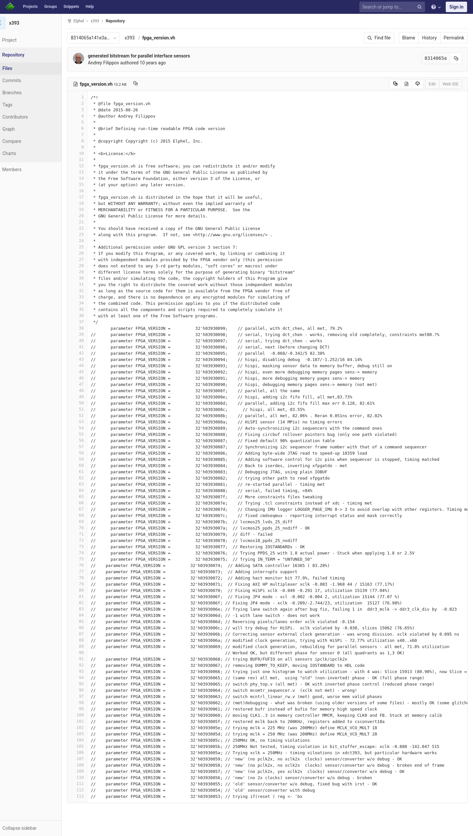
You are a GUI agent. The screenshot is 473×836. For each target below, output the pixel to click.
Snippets (71, 6)
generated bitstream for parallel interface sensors (149, 55)
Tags (18, 104)
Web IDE (451, 83)
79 (87, 583)
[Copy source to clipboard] (395, 84)
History (429, 37)
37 (87, 321)
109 (87, 771)
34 (87, 303)
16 (87, 190)
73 (87, 546)
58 (87, 452)
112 (87, 789)
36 (87, 315)
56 (87, 440)
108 (87, 764)
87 (87, 633)
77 (87, 571)
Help (90, 6)
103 (87, 733)
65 (87, 496)
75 (87, 558)
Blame (408, 37)
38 (87, 328)
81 (87, 596)
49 (87, 396)
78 (87, 577)
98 (87, 702)
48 (87, 390)
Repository (125, 21)
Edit (432, 83)
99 (87, 708)
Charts (20, 153)
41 (87, 346)
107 (87, 758)
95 (87, 683)
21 (87, 221)
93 (87, 671)
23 (87, 234)
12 (87, 165)
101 (87, 721)
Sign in (456, 7)
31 (87, 284)
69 (87, 521)
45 (87, 371)
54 (87, 427)
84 (87, 615)
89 (87, 646)
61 (87, 471)
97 (87, 696)
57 (87, 446)
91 (87, 658)
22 (87, 228)
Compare (22, 141)
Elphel (86, 20)
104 (87, 739)
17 (87, 196)
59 (87, 459)
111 (87, 783)
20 (87, 215)
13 (87, 171)
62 (87, 477)
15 (87, 184)
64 (87, 490)
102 (87, 727)
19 (87, 209)
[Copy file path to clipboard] (146, 84)
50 (87, 402)
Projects (30, 6)
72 (87, 540)
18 (87, 203)
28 (87, 265)
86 (87, 627)
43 (87, 359)
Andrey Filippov (113, 62)
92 (87, 665)
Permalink (454, 37)
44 (87, 365)
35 (87, 309)
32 (87, 290)
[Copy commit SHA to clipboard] (456, 58)
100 (87, 714)
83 (87, 608)
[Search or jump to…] (393, 7)
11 (87, 159)
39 (87, 334)
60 (87, 465)
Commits (22, 80)
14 (87, 178)
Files (18, 68)
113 (87, 796)
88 (87, 640)
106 (87, 752)
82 (87, 602)
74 (87, 552)
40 (87, 340)
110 (87, 777)
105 (87, 746)
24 (87, 240)
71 (87, 533)
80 (87, 590)
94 (87, 677)
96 (87, 690)
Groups (50, 6)
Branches (22, 92)
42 (87, 352)
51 (87, 409)
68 (87, 515)
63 (87, 484)
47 (87, 384)
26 (87, 253)
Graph (19, 129)
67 (87, 509)
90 (87, 652)
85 (87, 621)
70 (87, 527)
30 (87, 278)
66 (87, 502)
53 (87, 421)
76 (87, 565)
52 (87, 415)
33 (87, 296)
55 (87, 434)
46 (87, 377)
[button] (36, 828)
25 (87, 246)
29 (87, 271)
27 (87, 259)
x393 (140, 37)
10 (87, 153)
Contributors (26, 117)
